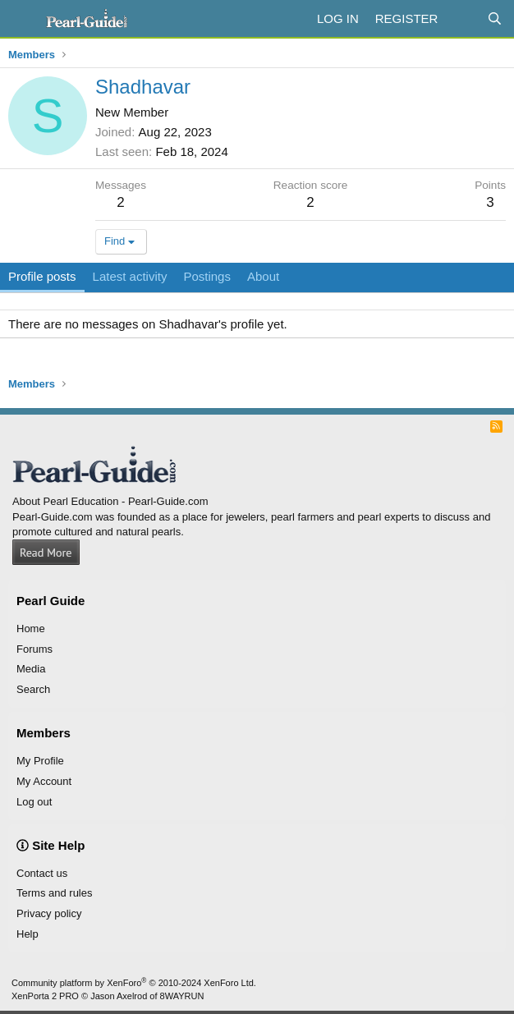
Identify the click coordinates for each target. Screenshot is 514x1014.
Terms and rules (54, 893)
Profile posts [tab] (42, 276)
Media (30, 669)
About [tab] (263, 276)
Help (27, 934)
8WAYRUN (182, 996)
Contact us (41, 873)
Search (33, 689)
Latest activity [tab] (130, 276)
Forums (34, 649)
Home (30, 628)
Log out (34, 802)
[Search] (495, 18)
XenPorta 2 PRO (45, 996)
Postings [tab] (207, 276)
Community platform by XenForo (133, 983)
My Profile (40, 761)
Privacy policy (48, 913)
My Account (43, 781)
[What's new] (462, 18)
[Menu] (22, 18)
